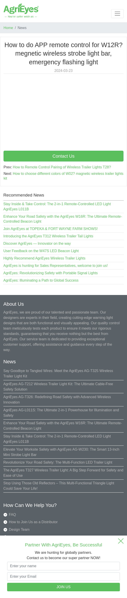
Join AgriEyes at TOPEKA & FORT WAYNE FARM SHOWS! (50, 229)
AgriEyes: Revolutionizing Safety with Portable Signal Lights (50, 273)
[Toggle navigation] (117, 13)
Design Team (19, 529)
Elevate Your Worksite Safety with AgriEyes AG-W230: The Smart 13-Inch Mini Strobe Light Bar (61, 452)
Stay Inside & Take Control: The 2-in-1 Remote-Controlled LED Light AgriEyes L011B (57, 438)
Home (8, 28)
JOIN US (63, 587)
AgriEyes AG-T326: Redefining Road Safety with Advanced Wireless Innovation (57, 399)
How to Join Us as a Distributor (33, 522)
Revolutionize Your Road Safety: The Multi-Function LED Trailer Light (57, 462)
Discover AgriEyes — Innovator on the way (37, 243)
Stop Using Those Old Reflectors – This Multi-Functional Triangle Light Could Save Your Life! (58, 485)
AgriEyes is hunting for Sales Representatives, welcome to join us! (55, 266)
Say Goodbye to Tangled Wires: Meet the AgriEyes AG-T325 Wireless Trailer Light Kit (58, 373)
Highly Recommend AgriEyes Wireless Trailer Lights (44, 258)
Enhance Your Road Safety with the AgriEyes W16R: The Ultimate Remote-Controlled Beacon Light (62, 425)
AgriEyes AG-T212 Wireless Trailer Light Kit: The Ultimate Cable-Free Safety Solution (58, 386)
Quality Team (19, 537)
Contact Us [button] (63, 156)
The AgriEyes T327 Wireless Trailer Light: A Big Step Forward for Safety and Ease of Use (63, 472)
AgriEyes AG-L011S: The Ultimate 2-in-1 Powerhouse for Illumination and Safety (61, 412)
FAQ (12, 514)
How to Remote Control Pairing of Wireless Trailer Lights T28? (62, 167)
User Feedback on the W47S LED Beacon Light (41, 251)
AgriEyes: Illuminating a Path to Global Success (41, 280)
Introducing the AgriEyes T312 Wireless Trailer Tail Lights (48, 236)
